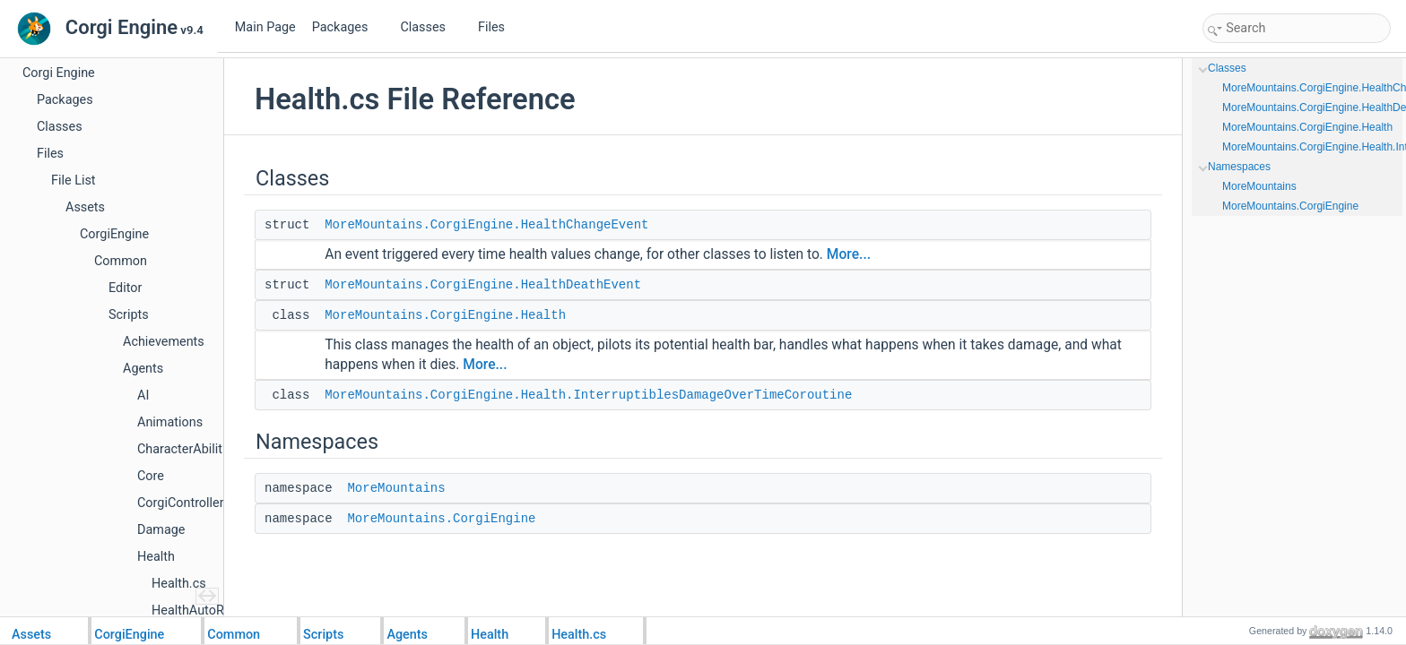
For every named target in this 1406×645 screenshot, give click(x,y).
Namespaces (1239, 166)
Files (498, 27)
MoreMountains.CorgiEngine (441, 519)
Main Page (265, 27)
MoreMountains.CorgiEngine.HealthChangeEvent (486, 225)
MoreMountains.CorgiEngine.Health (445, 315)
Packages (347, 27)
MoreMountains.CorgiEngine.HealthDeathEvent (483, 285)
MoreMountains (396, 488)
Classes (429, 27)
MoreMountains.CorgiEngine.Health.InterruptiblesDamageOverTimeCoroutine (588, 395)
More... (849, 254)
